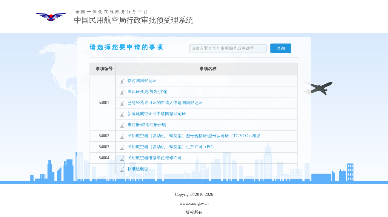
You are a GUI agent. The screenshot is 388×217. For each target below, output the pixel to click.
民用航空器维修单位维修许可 (151, 158)
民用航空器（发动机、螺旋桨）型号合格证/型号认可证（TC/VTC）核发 (190, 136)
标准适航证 (134, 169)
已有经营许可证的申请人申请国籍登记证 (161, 102)
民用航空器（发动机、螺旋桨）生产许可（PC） (168, 147)
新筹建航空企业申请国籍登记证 (153, 113)
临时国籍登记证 (138, 80)
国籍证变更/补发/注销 (143, 91)
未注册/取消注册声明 (143, 125)
